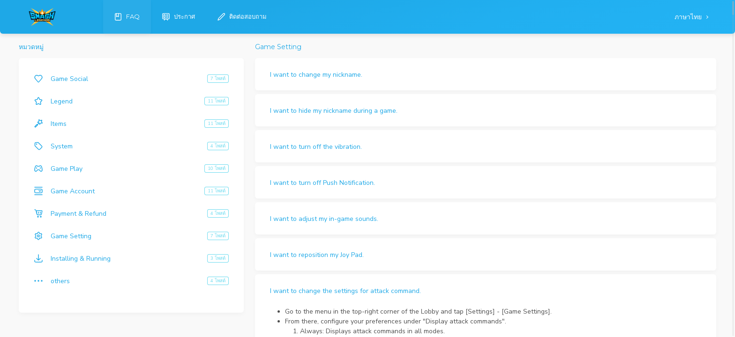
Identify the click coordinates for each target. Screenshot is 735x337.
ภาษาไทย (689, 17)
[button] (485, 74)
